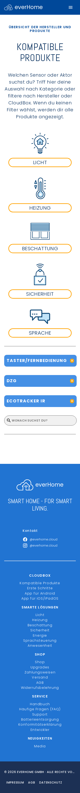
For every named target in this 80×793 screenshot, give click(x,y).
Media (40, 746)
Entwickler (40, 729)
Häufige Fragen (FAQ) (40, 709)
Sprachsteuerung (40, 640)
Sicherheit (40, 630)
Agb (31, 782)
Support (40, 714)
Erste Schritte (40, 588)
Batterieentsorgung (40, 719)
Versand (40, 677)
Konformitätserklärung (40, 724)
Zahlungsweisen (40, 672)
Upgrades (40, 667)
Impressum (15, 782)
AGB (40, 682)
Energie (40, 635)
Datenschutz (50, 782)
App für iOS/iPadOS (40, 598)
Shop (40, 662)
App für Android (40, 593)
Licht (40, 614)
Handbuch (40, 704)
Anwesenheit (40, 645)
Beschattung (40, 625)
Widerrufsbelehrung (40, 687)
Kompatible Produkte (40, 583)
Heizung (40, 619)
